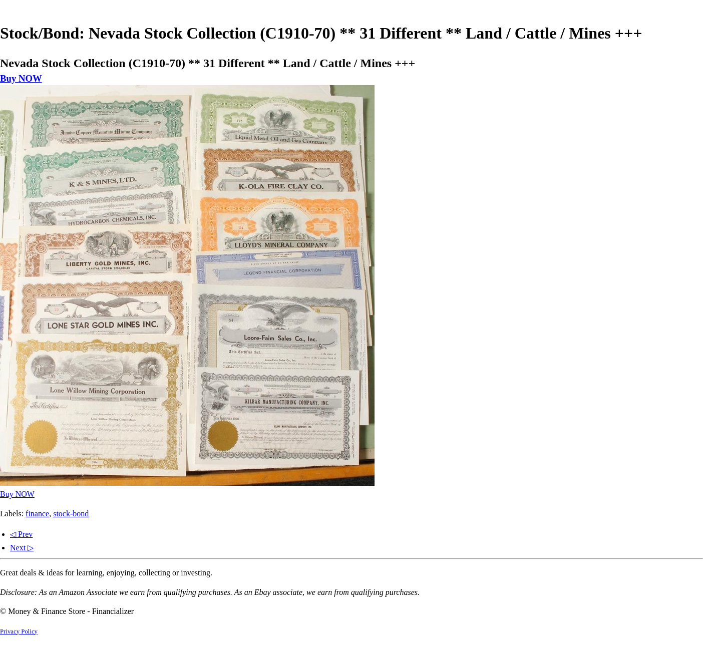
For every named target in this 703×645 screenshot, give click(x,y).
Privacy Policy (19, 631)
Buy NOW (21, 78)
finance (37, 513)
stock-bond (71, 513)
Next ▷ (22, 547)
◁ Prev (21, 534)
